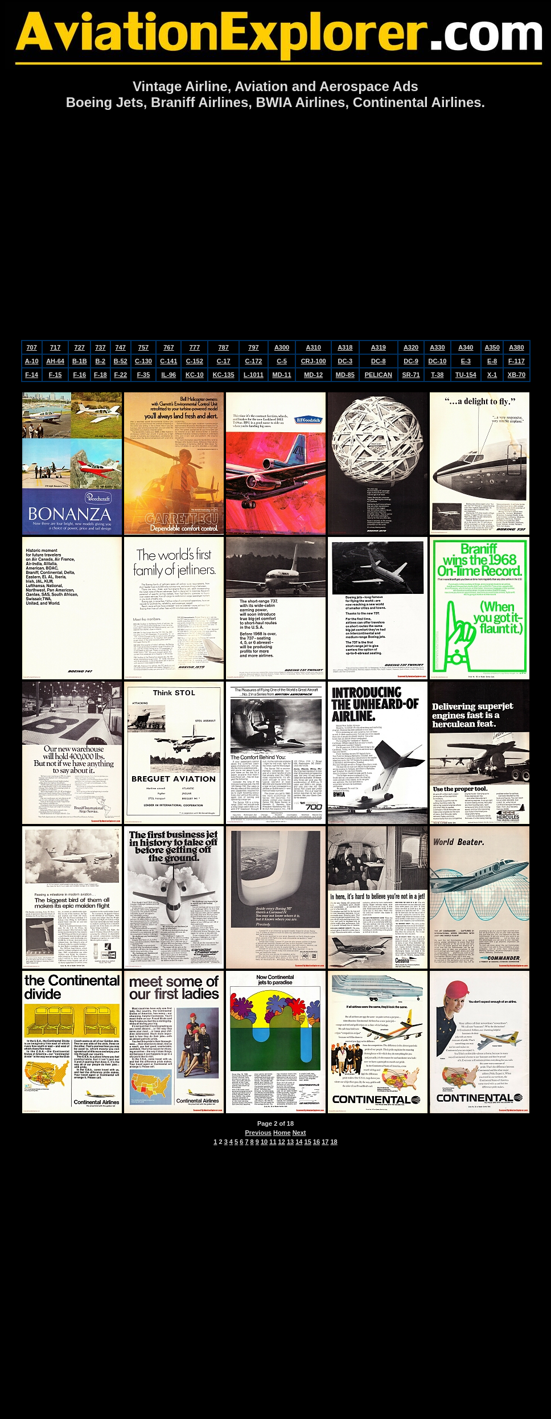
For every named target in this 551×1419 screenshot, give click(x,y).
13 (290, 1141)
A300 (281, 347)
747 (121, 347)
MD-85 (345, 374)
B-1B (79, 361)
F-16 (79, 374)
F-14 (31, 374)
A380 (516, 347)
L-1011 (254, 374)
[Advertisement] (273, 226)
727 (80, 347)
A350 (492, 347)
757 (143, 347)
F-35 (143, 374)
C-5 (282, 361)
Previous (258, 1132)
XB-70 (516, 374)
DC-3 (345, 361)
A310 (313, 347)
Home (282, 1132)
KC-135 (224, 374)
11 (272, 1141)
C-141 (168, 361)
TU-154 (465, 374)
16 (316, 1141)
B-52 (121, 361)
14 (298, 1141)
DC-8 (378, 361)
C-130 (143, 361)
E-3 (466, 361)
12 (281, 1141)
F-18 (100, 374)
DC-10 (437, 361)
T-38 (437, 374)
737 (100, 347)
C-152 (194, 361)
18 (333, 1141)
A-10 (32, 361)
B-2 (100, 361)
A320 (411, 347)
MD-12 (313, 374)
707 (31, 347)
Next (299, 1132)
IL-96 (168, 374)
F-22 (120, 374)
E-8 (492, 361)
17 (325, 1141)
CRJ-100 (313, 361)
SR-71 (411, 374)
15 (308, 1141)
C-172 (253, 361)
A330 (437, 347)
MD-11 (282, 374)
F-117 (516, 361)
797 (253, 347)
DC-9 (411, 361)
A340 (465, 347)
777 (195, 347)
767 (168, 347)
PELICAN (378, 374)
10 (264, 1141)
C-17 (224, 361)
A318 (345, 347)
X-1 (492, 374)
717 (55, 347)
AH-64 (55, 361)
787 (223, 347)
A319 (378, 347)
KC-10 (195, 374)
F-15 (55, 374)
